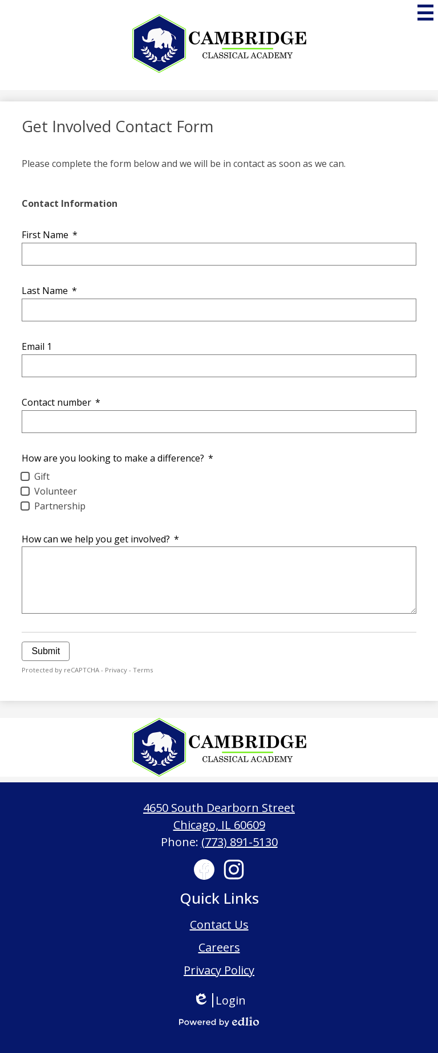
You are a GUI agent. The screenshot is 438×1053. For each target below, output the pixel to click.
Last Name (49, 290)
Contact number (61, 402)
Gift (42, 476)
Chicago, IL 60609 (219, 824)
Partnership (60, 506)
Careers (219, 947)
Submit (45, 651)
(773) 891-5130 (239, 842)
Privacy (116, 670)
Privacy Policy (219, 970)
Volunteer (55, 491)
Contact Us (219, 924)
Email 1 (37, 346)
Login (219, 1000)
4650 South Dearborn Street (219, 807)
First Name (49, 234)
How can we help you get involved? (100, 539)
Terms (143, 670)
